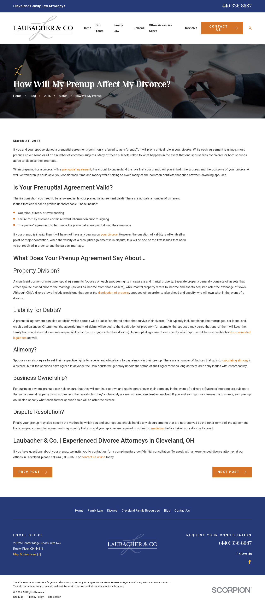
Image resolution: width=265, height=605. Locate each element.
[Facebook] (249, 562)
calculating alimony (235, 360)
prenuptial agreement (76, 169)
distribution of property (113, 293)
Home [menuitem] (87, 28)
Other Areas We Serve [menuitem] (160, 28)
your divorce (109, 234)
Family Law (95, 510)
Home (79, 510)
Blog (167, 510)
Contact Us (182, 510)
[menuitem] (18, 597)
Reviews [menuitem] (191, 28)
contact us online (93, 457)
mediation (158, 428)
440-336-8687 (237, 5)
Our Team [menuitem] (99, 28)
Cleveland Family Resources (141, 510)
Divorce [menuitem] (139, 28)
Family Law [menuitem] (118, 28)
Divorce (112, 510)
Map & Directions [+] (27, 554)
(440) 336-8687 (66, 457)
